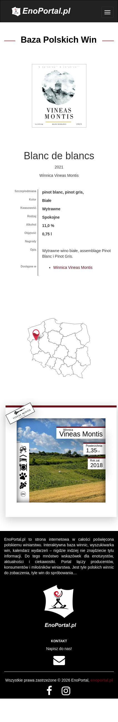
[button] (35, 335)
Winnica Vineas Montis (72, 267)
